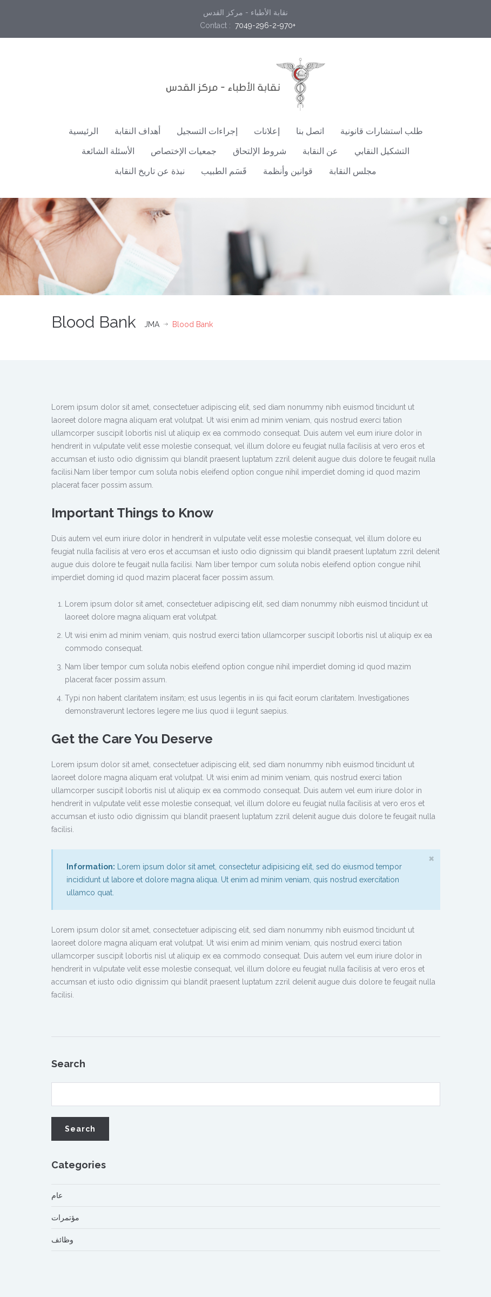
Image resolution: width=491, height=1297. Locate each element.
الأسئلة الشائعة (108, 151)
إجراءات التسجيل (207, 131)
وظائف (62, 1239)
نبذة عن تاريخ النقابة (150, 171)
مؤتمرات (65, 1217)
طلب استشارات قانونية (381, 131)
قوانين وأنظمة (288, 171)
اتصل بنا (310, 131)
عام (57, 1195)
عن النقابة (320, 151)
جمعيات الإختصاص (184, 151)
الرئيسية (83, 131)
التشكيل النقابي (381, 151)
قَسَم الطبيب (224, 171)
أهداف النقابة (137, 131)
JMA (151, 324)
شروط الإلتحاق (259, 151)
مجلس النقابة (352, 171)
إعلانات (267, 131)
